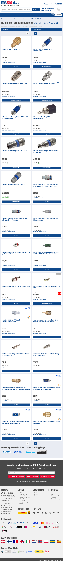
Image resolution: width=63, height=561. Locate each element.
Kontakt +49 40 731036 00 (53, 4)
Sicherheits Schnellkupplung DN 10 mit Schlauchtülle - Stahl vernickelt (46, 152)
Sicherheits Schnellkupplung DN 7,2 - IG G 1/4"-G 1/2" (15, 83)
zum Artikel (16, 66)
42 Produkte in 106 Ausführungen (46, 23)
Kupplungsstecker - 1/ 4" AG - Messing (11, 49)
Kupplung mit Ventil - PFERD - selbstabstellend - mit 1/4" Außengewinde (46, 422)
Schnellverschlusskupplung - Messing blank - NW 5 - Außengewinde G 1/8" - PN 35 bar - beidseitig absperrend (16, 388)
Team (37, 494)
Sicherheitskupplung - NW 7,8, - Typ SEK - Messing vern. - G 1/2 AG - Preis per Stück (16, 253)
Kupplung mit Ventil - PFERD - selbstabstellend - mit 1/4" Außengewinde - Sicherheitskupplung (46, 388)
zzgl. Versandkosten (8, 62)
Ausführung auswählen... (47, 66)
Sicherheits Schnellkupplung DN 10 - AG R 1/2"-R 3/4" (15, 185)
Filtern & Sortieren (37, 29)
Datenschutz (54, 497)
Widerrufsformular (55, 495)
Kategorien (5, 29)
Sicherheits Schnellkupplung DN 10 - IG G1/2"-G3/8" (14, 151)
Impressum (53, 492)
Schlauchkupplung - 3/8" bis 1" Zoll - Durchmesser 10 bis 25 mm (46, 287)
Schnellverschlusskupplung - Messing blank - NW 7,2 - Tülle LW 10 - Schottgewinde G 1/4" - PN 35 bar (46, 321)
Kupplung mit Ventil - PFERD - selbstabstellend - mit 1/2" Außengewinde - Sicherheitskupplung (15, 422)
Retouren (22, 503)
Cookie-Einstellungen (56, 498)
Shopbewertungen (24, 502)
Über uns (38, 492)
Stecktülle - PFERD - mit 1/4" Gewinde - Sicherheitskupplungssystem (11, 321)
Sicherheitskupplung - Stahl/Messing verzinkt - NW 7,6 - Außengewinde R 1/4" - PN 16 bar (15, 219)
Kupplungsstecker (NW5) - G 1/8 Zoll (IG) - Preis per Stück (16, 286)
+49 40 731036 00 (7, 493)
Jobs (37, 495)
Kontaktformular (5, 513)
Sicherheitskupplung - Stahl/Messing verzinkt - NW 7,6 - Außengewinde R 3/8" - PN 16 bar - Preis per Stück (46, 185)
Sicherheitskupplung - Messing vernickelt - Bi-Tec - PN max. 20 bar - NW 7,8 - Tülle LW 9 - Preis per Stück (46, 253)
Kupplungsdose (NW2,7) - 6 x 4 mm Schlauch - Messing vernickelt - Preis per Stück (46, 355)
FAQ (21, 492)
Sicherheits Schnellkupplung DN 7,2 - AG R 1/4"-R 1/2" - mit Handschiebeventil (15, 118)
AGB (52, 494)
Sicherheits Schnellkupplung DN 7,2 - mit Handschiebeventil (43, 50)
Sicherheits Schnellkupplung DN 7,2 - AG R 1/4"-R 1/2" (46, 83)
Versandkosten (24, 500)
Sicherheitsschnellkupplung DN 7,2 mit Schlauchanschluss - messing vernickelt (47, 118)
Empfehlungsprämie (25, 497)
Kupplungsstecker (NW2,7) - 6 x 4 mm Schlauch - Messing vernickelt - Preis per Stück (15, 355)
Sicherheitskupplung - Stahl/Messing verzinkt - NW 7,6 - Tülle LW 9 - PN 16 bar (46, 219)
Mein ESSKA (23, 498)
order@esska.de (6, 511)
